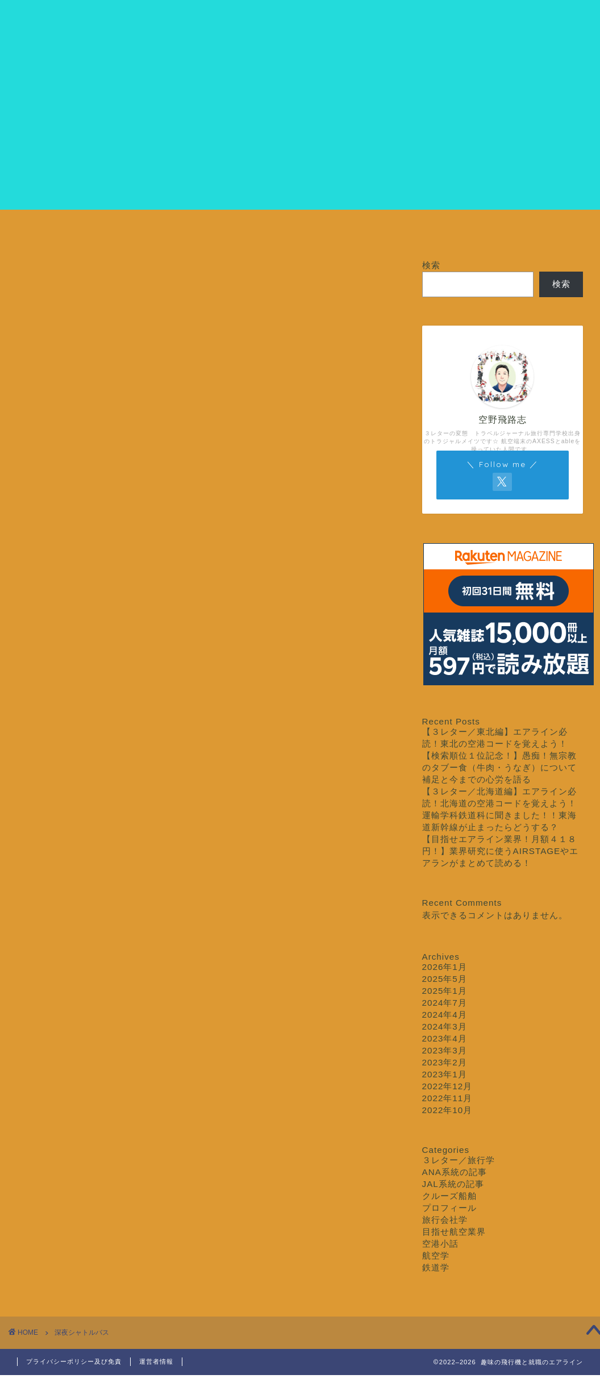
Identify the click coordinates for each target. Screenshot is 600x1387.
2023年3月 (444, 1050)
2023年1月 (444, 1074)
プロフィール (156, 230)
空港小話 (440, 1243)
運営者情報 (156, 1361)
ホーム (60, 230)
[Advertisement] (300, 130)
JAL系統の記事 (453, 1184)
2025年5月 (444, 979)
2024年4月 (444, 1014)
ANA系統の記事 (454, 1172)
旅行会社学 (445, 1219)
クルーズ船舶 (444, 230)
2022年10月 (447, 1110)
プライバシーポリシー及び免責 (74, 1361)
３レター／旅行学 (348, 230)
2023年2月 (444, 1062)
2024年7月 (444, 1002)
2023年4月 (444, 1038)
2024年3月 (444, 1026)
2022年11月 (447, 1098)
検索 (431, 265)
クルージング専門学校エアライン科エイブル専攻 (300, 23)
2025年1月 (444, 991)
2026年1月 (444, 967)
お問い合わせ (540, 230)
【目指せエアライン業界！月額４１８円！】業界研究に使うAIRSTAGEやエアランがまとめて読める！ (500, 851)
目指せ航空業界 (252, 230)
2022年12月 (447, 1086)
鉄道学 (435, 1267)
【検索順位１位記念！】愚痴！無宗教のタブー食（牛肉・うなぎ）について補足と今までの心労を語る (499, 767)
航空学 (435, 1255)
